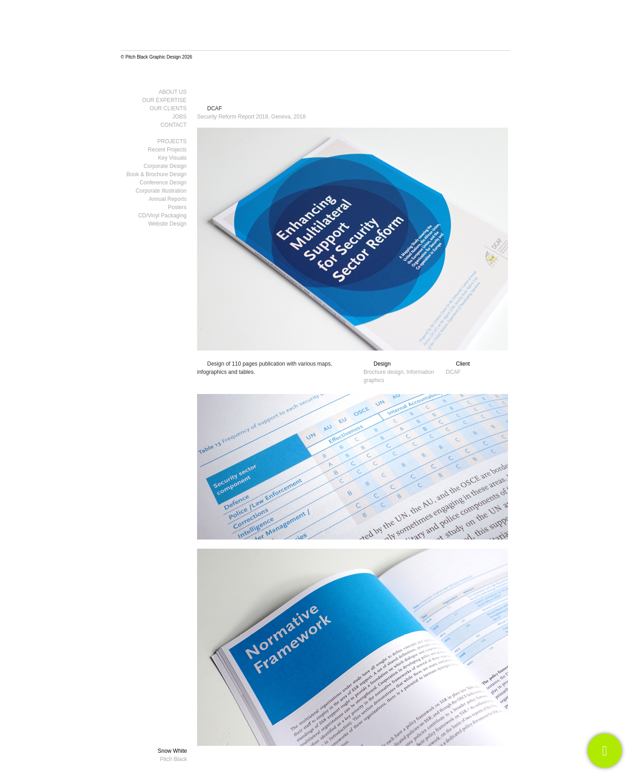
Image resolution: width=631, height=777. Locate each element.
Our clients (168, 108)
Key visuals (172, 158)
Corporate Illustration (161, 191)
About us (173, 92)
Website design (167, 224)
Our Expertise (164, 100)
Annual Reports (168, 199)
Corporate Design (165, 166)
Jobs (179, 116)
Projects (172, 141)
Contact (173, 125)
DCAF (214, 108)
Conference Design (163, 182)
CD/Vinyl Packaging (162, 215)
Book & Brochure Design (157, 174)
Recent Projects (167, 149)
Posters (177, 207)
